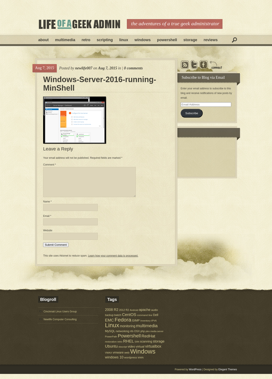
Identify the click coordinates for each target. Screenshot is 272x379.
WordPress (195, 374)
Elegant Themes (227, 374)
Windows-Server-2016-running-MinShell (99, 83)
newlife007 (83, 68)
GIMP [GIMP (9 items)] (136, 325)
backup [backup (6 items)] (109, 320)
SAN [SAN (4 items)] (137, 346)
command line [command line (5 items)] (144, 320)
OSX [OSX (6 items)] (137, 336)
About (43, 40)
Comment (49, 164)
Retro (86, 40)
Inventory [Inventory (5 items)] (145, 325)
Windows (143, 40)
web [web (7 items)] (126, 357)
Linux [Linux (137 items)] (112, 330)
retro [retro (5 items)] (119, 346)
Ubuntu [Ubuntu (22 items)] (111, 351)
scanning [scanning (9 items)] (146, 346)
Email (47, 221)
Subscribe (191, 113)
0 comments (133, 68)
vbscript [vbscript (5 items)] (122, 351)
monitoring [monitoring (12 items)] (127, 331)
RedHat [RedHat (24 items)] (148, 341)
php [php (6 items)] (142, 336)
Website (47, 235)
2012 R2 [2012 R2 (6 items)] (124, 315)
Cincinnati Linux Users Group (60, 316)
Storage (190, 40)
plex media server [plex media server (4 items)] (154, 336)
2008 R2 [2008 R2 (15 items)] (111, 315)
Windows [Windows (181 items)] (142, 356)
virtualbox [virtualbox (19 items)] (153, 351)
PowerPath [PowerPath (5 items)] (111, 341)
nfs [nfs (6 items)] (131, 336)
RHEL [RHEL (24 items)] (128, 346)
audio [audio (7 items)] (154, 315)
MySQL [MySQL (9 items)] (110, 336)
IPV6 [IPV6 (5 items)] (154, 325)
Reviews (211, 40)
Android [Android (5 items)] (134, 315)
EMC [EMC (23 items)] (109, 325)
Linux (123, 40)
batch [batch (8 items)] (117, 320)
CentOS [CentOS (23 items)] (129, 319)
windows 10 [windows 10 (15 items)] (114, 362)
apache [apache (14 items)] (144, 315)
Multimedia (65, 40)
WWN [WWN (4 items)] (141, 362)
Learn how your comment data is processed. (113, 260)
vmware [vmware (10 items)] (118, 357)
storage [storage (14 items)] (158, 346)
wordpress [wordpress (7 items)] (130, 362)
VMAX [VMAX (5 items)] (108, 357)
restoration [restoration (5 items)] (111, 346)
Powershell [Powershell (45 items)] (129, 341)
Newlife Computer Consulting (60, 324)
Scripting (105, 40)
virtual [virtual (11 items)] (140, 351)
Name (47, 206)
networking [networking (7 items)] (122, 336)
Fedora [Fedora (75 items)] (123, 325)
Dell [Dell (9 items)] (155, 320)
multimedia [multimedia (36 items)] (147, 330)
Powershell (167, 40)
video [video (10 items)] (131, 351)
